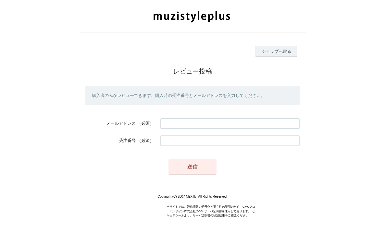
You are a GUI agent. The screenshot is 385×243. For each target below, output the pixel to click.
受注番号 (127, 140)
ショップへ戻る (276, 51)
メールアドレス (121, 123)
